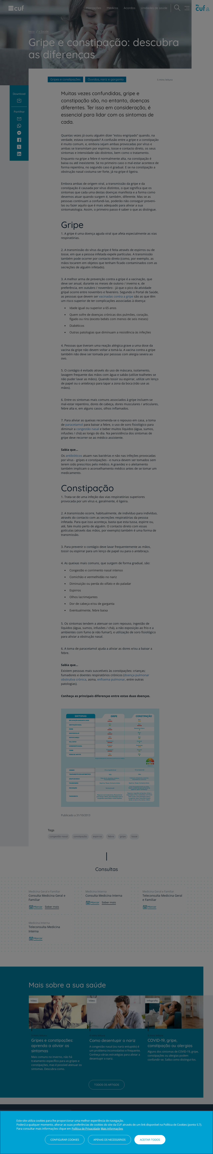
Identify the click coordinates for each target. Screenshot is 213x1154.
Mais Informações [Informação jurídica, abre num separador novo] (112, 1128)
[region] (106, 1132)
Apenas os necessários (109, 1139)
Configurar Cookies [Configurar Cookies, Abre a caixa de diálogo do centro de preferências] (64, 1139)
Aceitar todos (150, 1139)
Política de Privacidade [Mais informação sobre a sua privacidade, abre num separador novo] (86, 1128)
